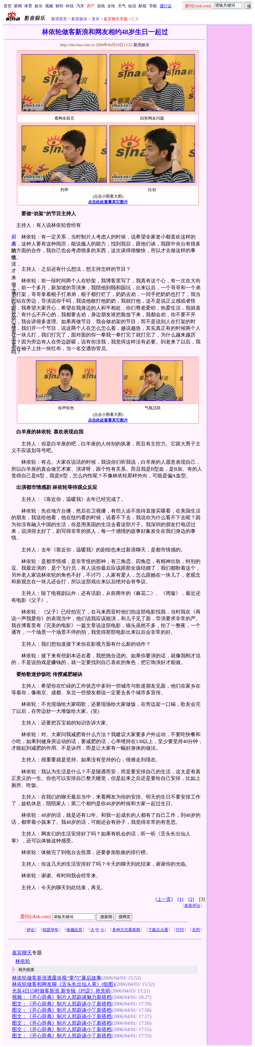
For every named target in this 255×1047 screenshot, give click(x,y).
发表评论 (192, 905)
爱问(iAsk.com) (35, 916)
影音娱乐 (79, 19)
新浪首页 (59, 19)
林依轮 (22, 961)
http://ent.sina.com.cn (78, 45)
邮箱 (142, 6)
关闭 (196, 929)
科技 (70, 6)
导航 (153, 6)
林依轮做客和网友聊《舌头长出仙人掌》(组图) (63, 984)
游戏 (101, 6)
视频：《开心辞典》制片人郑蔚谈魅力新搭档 (62, 997)
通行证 (166, 6)
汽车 (80, 6)
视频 (49, 6)
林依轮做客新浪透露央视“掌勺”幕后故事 (56, 978)
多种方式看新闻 (126, 929)
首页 (8, 6)
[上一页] (164, 899)
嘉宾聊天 (22, 952)
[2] (191, 899)
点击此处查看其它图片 (108, 202)
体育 (28, 6)
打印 (180, 929)
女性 (111, 6)
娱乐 (38, 6)
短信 (132, 6)
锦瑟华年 (50, 929)
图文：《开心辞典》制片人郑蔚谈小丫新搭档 (62, 1003)
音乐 (95, 19)
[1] (180, 899)
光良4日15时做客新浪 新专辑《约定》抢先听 (61, 991)
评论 (31, 929)
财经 (59, 6)
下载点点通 (158, 929)
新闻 (18, 6)
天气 (122, 6)
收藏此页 (74, 929)
